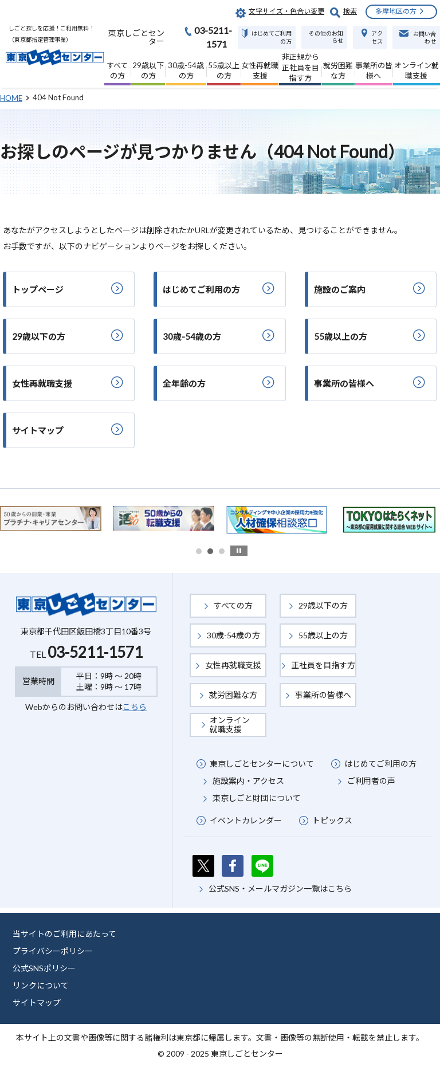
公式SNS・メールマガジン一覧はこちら (280, 888)
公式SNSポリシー (44, 968)
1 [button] (199, 551)
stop (238, 551)
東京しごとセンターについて (262, 763)
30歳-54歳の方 (233, 635)
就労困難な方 (233, 695)
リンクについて (41, 985)
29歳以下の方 (323, 605)
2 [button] (210, 551)
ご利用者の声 (371, 781)
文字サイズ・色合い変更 (286, 11)
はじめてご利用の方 (380, 763)
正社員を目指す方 (323, 665)
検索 (350, 11)
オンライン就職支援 (230, 724)
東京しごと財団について (257, 798)
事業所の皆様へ (323, 695)
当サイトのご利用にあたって (64, 934)
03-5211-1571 (95, 652)
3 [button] (222, 551)
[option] (163, 518)
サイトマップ (37, 1002)
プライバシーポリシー (53, 951)
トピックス (332, 820)
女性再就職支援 (233, 665)
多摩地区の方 (396, 11)
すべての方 (233, 605)
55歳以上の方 (323, 635)
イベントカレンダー (246, 820)
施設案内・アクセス (248, 781)
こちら (135, 707)
